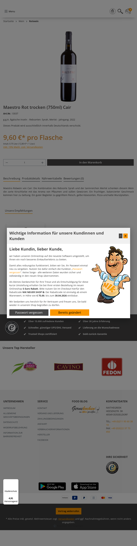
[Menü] (16, 481)
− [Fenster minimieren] (120, 236)
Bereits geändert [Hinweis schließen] (69, 312)
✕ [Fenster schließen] (125, 236)
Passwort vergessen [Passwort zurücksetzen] (29, 312)
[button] (33, 292)
